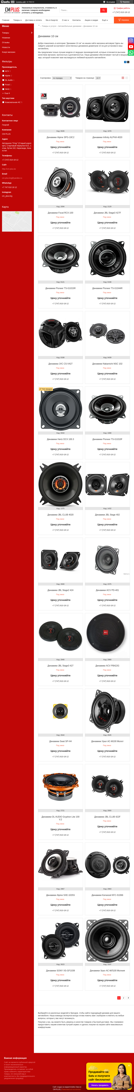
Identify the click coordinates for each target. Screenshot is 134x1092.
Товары (16, 20)
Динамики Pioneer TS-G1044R (107, 288)
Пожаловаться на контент (71, 1089)
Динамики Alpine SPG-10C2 (60, 137)
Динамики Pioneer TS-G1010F (107, 439)
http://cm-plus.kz (9, 169)
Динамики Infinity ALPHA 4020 (107, 137)
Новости (6, 47)
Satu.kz (78, 1087)
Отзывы (5, 42)
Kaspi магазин (8, 52)
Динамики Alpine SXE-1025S (60, 895)
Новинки (6, 37)
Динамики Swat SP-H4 (60, 741)
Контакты (76, 20)
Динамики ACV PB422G (107, 666)
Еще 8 (7, 93)
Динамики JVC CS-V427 (60, 364)
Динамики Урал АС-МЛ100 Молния (107, 970)
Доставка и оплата (33, 20)
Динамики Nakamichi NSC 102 (107, 364)
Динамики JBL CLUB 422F (107, 817)
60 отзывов (110, 2)
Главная (5, 20)
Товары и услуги (49, 26)
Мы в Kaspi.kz (52, 20)
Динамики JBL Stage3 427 (60, 666)
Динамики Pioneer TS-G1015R (60, 288)
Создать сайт (21, 2)
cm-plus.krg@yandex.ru (12, 178)
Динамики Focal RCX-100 (60, 213)
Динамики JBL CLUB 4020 (60, 515)
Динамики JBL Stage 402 (107, 515)
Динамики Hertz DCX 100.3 (60, 439)
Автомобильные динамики (70, 26)
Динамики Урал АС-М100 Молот (107, 741)
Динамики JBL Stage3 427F (107, 213)
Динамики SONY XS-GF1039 (60, 970)
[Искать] (103, 10)
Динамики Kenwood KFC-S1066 (107, 895)
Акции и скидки (91, 20)
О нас (64, 20)
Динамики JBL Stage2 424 (60, 590)
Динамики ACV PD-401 (107, 590)
